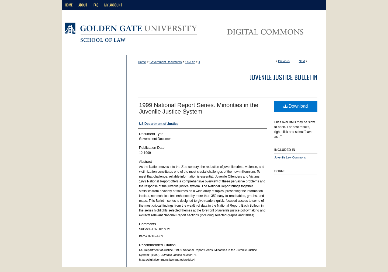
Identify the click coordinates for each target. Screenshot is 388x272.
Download (295, 106)
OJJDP (190, 61)
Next (302, 61)
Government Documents (166, 61)
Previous (284, 61)
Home (142, 61)
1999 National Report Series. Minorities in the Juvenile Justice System (198, 108)
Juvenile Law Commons (290, 157)
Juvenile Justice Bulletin (283, 77)
